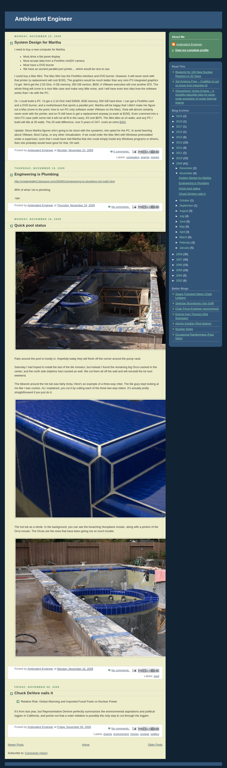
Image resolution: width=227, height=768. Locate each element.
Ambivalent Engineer (43, 18)
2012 (179, 147)
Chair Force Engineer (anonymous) (197, 308)
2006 (179, 264)
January (185, 247)
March (184, 237)
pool (156, 676)
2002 (179, 280)
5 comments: (122, 151)
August (184, 210)
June (183, 221)
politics (155, 734)
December (186, 168)
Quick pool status (30, 225)
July (182, 216)
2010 (179, 158)
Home (86, 744)
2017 (179, 126)
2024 (179, 116)
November (186, 173)
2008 (179, 254)
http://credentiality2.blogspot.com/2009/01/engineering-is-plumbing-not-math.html (64, 181)
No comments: (120, 206)
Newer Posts (15, 744)
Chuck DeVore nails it (33, 693)
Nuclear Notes (184, 329)
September (187, 205)
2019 (179, 121)
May (183, 226)
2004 (179, 275)
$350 (122, 122)
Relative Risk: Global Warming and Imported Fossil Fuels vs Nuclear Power (69, 701)
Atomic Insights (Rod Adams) (193, 323)
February (186, 242)
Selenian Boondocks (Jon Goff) (194, 303)
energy (145, 157)
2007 (179, 259)
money (155, 157)
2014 (179, 137)
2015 (179, 131)
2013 (179, 142)
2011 (179, 152)
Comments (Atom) (36, 753)
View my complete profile (192, 50)
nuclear (144, 734)
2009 (179, 163)
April (183, 231)
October (185, 200)
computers (132, 157)
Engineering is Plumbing (36, 174)
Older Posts (155, 744)
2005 (179, 270)
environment (121, 734)
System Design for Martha (37, 42)
